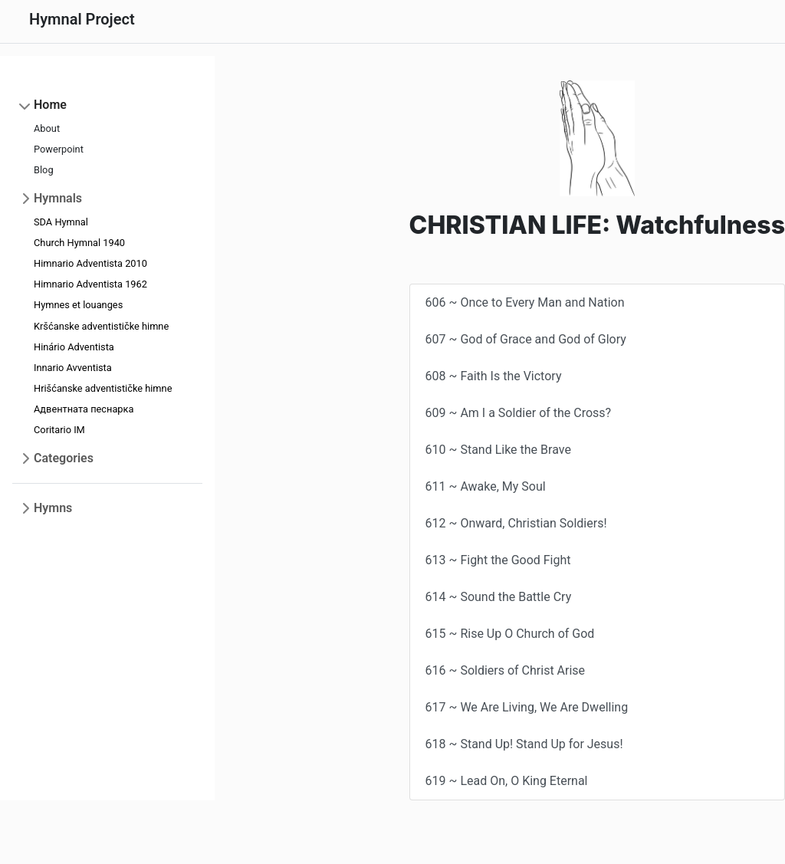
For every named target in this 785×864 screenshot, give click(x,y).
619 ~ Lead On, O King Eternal (506, 781)
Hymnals (58, 198)
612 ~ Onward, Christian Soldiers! (516, 523)
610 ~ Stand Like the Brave (498, 449)
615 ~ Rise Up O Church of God (510, 633)
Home (50, 104)
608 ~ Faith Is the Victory (493, 376)
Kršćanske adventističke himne (101, 326)
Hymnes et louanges (78, 304)
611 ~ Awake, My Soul (485, 486)
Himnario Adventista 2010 (90, 263)
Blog (44, 170)
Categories (64, 458)
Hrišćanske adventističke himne (103, 388)
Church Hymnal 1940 (79, 242)
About (47, 128)
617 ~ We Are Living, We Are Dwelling (527, 707)
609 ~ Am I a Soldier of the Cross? (518, 413)
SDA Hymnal (61, 222)
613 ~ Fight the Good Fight (498, 560)
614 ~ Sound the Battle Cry (498, 597)
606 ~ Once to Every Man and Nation (525, 302)
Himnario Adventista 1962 (90, 284)
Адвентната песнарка (83, 409)
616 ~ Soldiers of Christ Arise (505, 670)
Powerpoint (59, 149)
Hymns (53, 508)
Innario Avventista (73, 367)
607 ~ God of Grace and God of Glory (525, 339)
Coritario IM (59, 429)
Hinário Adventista (74, 347)
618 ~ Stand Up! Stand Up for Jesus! (524, 744)
